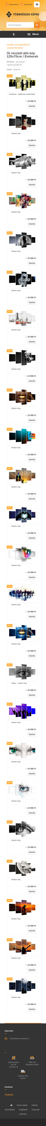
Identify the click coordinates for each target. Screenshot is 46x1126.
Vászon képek (22, 1105)
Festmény (23, 1114)
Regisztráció (28, 4)
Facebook (9, 1094)
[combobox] (20, 61)
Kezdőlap (10, 45)
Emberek (19, 48)
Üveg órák (35, 1110)
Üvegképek (23, 1110)
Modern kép (15, 133)
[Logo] (23, 14)
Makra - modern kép (19, 683)
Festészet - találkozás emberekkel (22, 94)
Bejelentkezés (14, 4)
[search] (36, 25)
